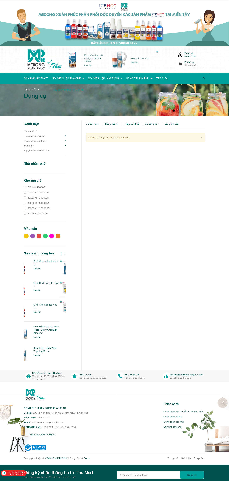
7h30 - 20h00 (85, 374)
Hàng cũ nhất (130, 123)
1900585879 (16, 474)
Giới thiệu (186, 458)
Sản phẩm (199, 458)
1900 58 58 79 (131, 374)
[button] (121, 404)
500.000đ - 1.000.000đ (38, 208)
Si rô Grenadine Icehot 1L (52, 263)
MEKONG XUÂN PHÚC (42, 434)
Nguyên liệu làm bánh (35, 140)
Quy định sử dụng (172, 426)
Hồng (51, 236)
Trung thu (29, 145)
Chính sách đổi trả (172, 416)
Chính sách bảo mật (173, 421)
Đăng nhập (190, 56)
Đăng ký (188, 53)
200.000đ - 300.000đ (38, 197)
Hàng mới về (30, 131)
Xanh (45, 236)
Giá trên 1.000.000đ (37, 213)
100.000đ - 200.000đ (38, 192)
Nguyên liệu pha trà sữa (36, 150)
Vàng (26, 236)
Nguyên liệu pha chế (34, 135)
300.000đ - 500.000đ (38, 203)
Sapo (87, 458)
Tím (32, 236)
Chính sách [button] (171, 404)
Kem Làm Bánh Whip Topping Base (52, 350)
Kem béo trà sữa (147, 58)
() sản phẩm (194, 63)
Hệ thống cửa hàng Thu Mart (47, 373)
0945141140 (43, 417)
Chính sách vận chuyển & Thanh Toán (183, 411)
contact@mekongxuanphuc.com (186, 374)
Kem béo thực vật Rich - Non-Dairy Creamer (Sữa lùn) (52, 330)
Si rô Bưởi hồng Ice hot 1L (52, 285)
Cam (58, 236)
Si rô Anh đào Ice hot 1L (51, 306)
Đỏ (39, 236)
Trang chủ (173, 458)
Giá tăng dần (150, 123)
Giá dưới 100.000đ (36, 187)
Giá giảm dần (170, 123)
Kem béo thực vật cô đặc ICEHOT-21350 (100, 58)
